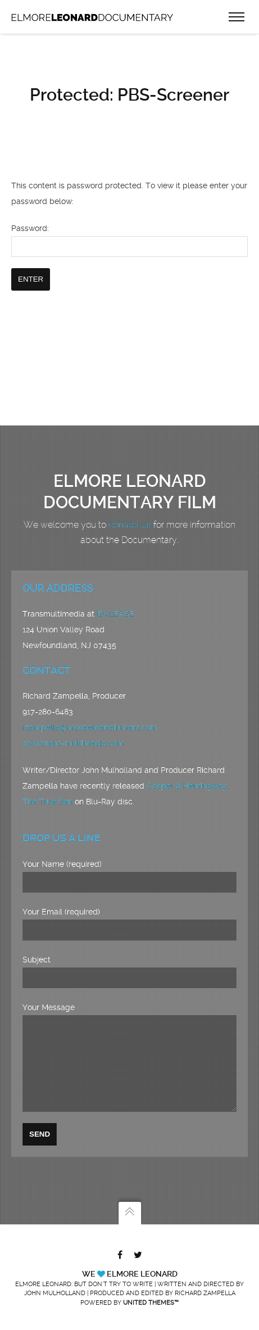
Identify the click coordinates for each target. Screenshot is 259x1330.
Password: (129, 235)
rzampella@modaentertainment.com (89, 710)
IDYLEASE (115, 596)
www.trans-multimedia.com (73, 726)
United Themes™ (151, 1302)
